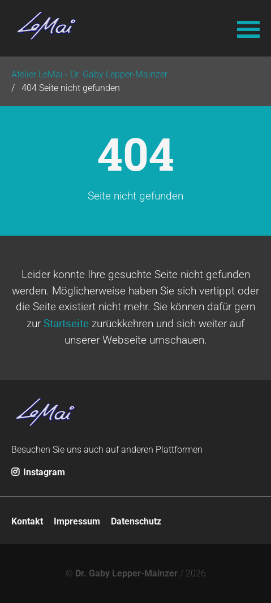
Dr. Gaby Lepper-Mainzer (126, 573)
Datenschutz (136, 521)
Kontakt (27, 521)
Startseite (66, 323)
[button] (248, 28)
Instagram (38, 472)
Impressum (77, 521)
